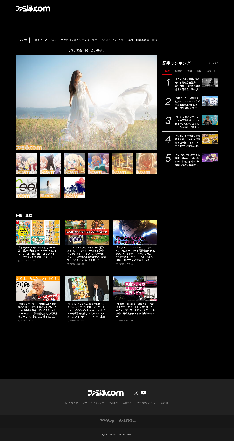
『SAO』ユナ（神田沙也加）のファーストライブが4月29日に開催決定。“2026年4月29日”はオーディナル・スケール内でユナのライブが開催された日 (187, 103)
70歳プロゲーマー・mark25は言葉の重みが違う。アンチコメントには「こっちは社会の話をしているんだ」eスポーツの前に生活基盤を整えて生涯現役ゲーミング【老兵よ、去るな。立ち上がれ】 (37, 310)
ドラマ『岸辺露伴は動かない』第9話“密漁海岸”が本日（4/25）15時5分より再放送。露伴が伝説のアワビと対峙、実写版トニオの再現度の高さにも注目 (187, 84)
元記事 (21, 40)
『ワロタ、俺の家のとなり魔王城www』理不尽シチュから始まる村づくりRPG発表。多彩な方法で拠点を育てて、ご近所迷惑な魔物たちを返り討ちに (187, 160)
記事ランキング (176, 63)
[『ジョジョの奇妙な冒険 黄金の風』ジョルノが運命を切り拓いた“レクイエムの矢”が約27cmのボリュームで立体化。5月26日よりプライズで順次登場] (210, 139)
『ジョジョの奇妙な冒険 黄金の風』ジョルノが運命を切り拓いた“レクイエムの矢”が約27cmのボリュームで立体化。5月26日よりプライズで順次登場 (187, 141)
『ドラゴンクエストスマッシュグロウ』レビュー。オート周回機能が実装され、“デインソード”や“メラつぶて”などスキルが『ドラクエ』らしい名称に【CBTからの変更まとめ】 (135, 253)
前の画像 (76, 50)
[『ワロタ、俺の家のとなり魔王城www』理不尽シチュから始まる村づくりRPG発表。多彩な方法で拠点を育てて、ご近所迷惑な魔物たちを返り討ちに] (210, 157)
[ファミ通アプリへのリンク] (107, 420)
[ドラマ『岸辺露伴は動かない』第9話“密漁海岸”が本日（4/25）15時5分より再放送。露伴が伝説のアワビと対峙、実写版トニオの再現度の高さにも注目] (210, 82)
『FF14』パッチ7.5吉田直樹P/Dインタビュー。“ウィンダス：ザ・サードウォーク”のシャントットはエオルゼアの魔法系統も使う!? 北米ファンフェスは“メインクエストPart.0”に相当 (86, 310)
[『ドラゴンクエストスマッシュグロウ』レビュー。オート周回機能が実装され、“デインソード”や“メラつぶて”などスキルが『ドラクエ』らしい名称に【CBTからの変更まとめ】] (135, 232)
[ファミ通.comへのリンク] (33, 8)
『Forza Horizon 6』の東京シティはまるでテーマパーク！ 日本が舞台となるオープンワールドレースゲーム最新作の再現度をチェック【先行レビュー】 (135, 310)
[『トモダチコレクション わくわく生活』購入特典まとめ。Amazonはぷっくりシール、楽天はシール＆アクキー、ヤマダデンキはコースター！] (38, 232)
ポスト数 (211, 71)
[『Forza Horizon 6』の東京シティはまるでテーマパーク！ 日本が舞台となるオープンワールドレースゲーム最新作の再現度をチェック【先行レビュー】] (135, 288)
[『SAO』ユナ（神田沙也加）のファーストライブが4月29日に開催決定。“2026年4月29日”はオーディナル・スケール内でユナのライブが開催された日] (210, 101)
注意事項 (126, 402)
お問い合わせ (74, 402)
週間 (189, 71)
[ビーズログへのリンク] (127, 420)
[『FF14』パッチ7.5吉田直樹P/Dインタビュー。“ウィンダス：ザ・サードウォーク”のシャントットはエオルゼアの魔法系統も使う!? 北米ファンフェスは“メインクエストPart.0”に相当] (87, 288)
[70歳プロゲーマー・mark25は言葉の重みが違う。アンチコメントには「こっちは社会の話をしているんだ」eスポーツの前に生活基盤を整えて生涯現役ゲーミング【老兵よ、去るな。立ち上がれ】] (38, 288)
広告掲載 (162, 402)
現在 (167, 71)
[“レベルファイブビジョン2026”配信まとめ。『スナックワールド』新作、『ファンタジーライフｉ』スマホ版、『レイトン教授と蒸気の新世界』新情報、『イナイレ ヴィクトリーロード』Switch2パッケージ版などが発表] (87, 232)
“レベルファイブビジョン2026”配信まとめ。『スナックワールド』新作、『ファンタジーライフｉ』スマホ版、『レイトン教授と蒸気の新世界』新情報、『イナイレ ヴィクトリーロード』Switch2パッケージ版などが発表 (86, 254)
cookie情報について (144, 402)
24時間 (178, 71)
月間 (199, 71)
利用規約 (113, 402)
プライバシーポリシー (94, 402)
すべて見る (213, 63)
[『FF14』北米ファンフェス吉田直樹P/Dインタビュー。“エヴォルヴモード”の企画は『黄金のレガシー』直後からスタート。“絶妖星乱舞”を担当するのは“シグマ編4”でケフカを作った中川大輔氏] (210, 120)
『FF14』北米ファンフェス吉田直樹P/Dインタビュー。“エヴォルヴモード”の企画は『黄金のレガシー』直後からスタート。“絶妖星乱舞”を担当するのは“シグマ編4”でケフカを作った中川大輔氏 (187, 122)
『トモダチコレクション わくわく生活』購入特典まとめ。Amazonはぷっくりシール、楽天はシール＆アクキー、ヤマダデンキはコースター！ (37, 252)
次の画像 (97, 50)
